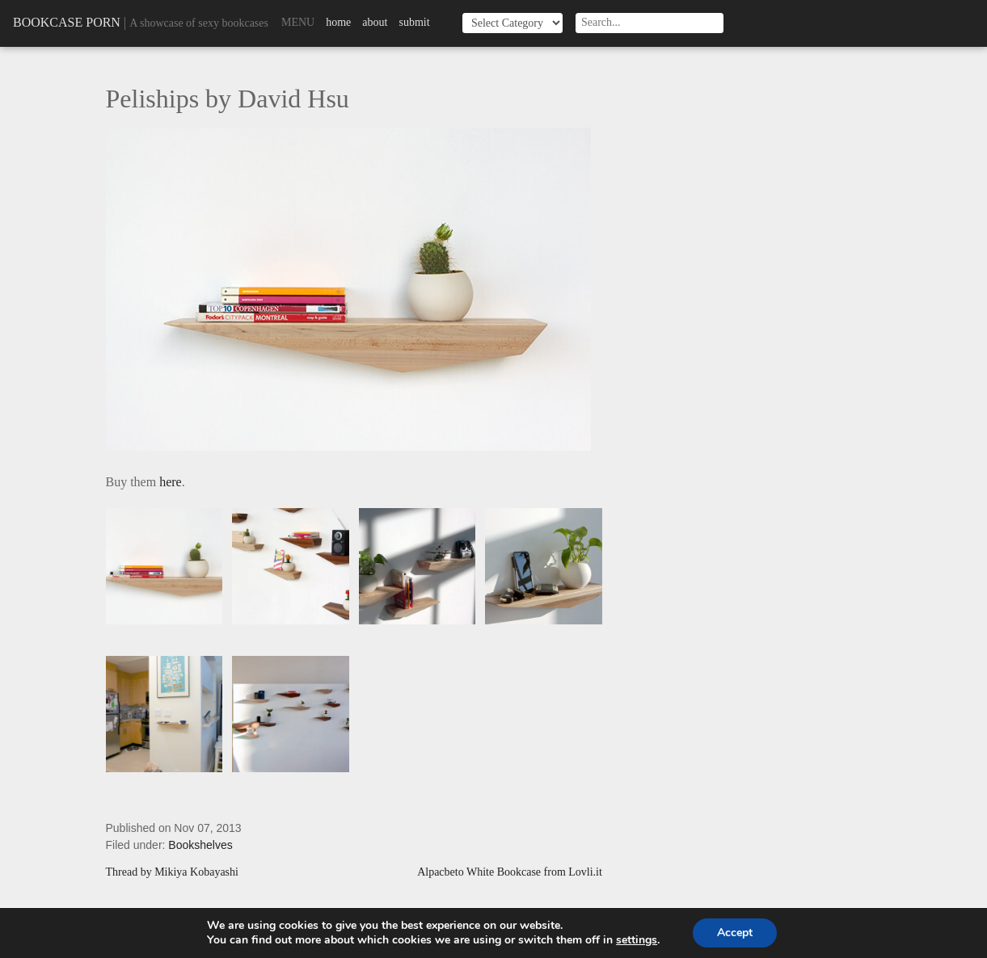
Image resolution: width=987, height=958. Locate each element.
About (374, 22)
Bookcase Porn (66, 22)
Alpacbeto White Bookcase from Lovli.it (509, 872)
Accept (735, 932)
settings (636, 940)
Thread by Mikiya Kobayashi (172, 872)
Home (338, 22)
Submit (414, 22)
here (170, 482)
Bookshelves (200, 844)
